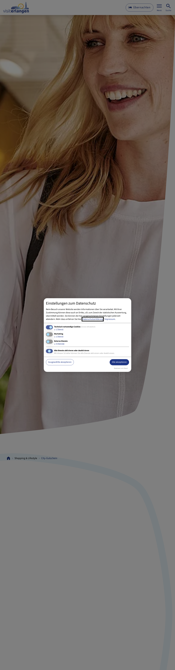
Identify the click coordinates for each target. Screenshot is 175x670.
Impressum (110, 319)
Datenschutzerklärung (92, 319)
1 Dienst (58, 329)
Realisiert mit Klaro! (121, 368)
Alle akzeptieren (119, 362)
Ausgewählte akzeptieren (60, 362)
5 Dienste (59, 343)
